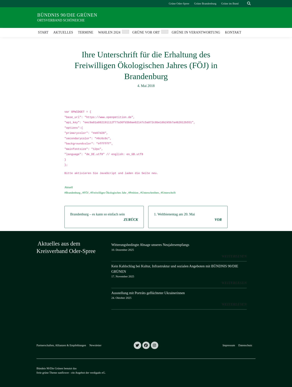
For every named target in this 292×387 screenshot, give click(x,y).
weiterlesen (234, 256)
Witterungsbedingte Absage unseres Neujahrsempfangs (150, 245)
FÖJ (86, 192)
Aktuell (68, 187)
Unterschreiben (150, 192)
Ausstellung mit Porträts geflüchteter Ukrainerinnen (148, 293)
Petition (134, 192)
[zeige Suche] (249, 3)
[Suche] (243, 3)
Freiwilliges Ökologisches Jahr (109, 192)
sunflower (63, 372)
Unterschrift (169, 192)
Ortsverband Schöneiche (61, 20)
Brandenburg (73, 192)
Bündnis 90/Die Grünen (67, 14)
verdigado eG (97, 372)
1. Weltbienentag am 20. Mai (188, 217)
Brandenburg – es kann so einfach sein (104, 217)
